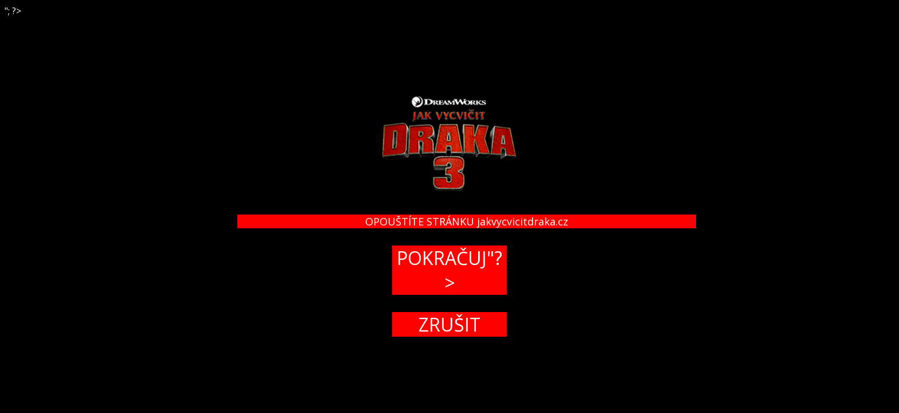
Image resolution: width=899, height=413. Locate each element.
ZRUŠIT (449, 324)
